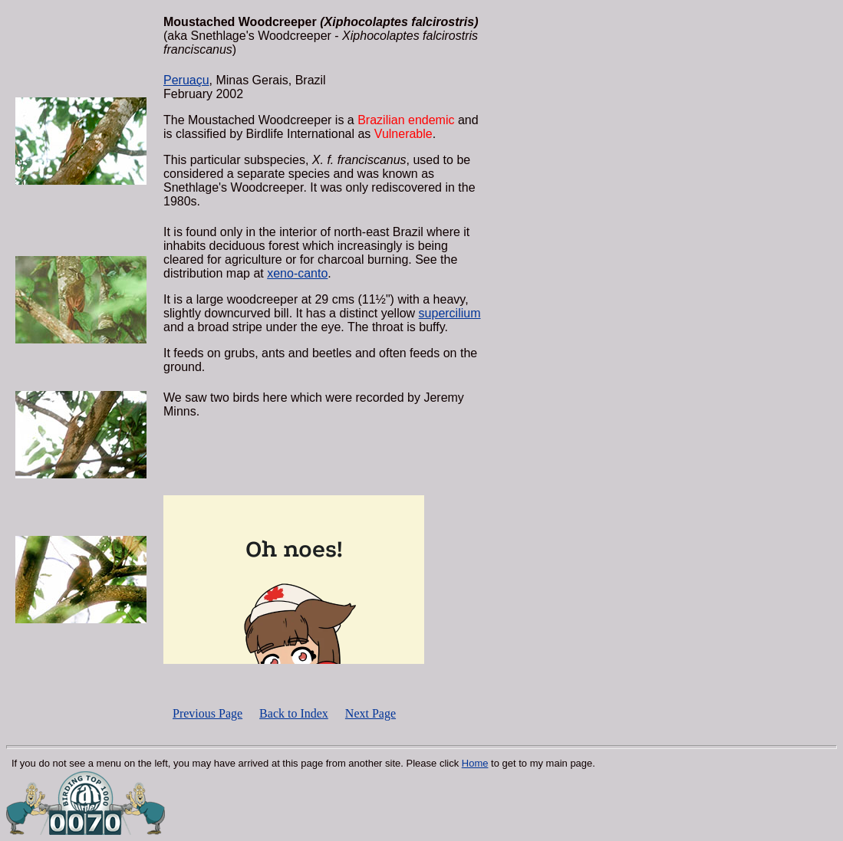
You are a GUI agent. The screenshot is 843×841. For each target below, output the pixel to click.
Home (475, 763)
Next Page (370, 713)
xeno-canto (297, 273)
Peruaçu (186, 80)
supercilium (450, 313)
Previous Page (207, 713)
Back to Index (293, 713)
